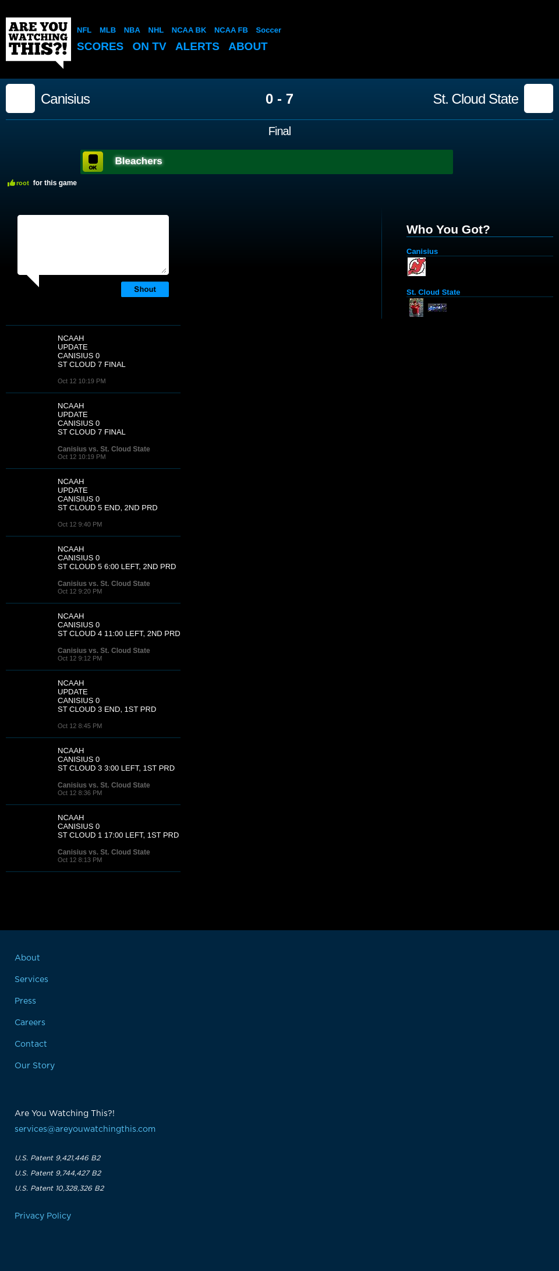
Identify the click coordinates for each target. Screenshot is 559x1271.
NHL (156, 30)
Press (25, 1001)
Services (31, 980)
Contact (31, 1044)
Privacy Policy (43, 1216)
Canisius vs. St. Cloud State (104, 449)
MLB (108, 30)
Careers (30, 1023)
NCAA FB (231, 30)
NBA (132, 30)
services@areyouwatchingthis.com (85, 1129)
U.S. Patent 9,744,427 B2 (58, 1173)
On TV (150, 46)
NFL (84, 30)
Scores (100, 46)
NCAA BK (189, 30)
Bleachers (138, 161)
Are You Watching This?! (38, 43)
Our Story (35, 1066)
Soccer (268, 30)
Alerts (197, 46)
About (248, 46)
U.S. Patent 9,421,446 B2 (57, 1158)
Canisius (65, 99)
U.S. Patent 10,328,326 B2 (59, 1188)
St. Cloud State (475, 99)
